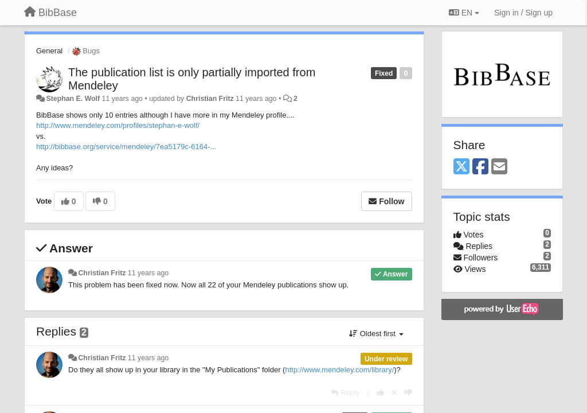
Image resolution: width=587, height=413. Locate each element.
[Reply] (345, 392)
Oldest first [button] (376, 333)
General (49, 50)
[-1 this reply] (408, 392)
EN (464, 12)
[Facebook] (480, 167)
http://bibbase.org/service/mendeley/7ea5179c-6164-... (126, 146)
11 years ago (148, 273)
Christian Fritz (210, 99)
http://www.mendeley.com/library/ (339, 369)
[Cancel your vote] (394, 392)
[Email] (499, 167)
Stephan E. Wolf (73, 99)
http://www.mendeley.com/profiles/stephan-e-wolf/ (117, 125)
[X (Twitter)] (461, 167)
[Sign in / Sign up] (523, 12)
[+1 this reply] (380, 392)
